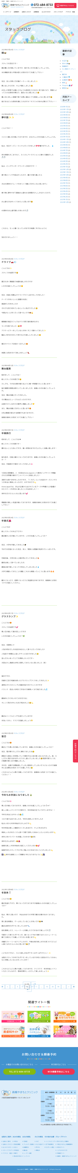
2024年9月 (64, 145)
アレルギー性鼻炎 (28, 1144)
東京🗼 (64, 83)
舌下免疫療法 (49, 1144)
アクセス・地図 (70, 12)
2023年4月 (64, 191)
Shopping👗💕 (67, 85)
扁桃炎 (37, 1150)
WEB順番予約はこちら (58, 1071)
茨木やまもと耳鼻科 (62, 1141)
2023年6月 (64, 186)
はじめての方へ (46, 12)
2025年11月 (64, 109)
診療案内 (16, 12)
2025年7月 (64, 120)
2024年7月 (64, 150)
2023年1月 (64, 199)
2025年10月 (64, 112)
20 (53, 987)
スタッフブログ (58, 12)
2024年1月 (64, 167)
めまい (15, 1147)
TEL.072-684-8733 (19, 1071)
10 (47, 987)
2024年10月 (64, 142)
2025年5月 (64, 126)
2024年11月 (64, 139)
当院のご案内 (6, 1141)
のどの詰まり (39, 1144)
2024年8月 (64, 148)
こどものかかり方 (61, 1150)
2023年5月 (64, 188)
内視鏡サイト (60, 1153)
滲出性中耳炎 (17, 1156)
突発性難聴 (16, 1144)
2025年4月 (64, 128)
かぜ (36, 1141)
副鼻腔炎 (25, 1147)
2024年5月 (64, 156)
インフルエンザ (49, 1141)
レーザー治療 (26, 1153)
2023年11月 (64, 172)
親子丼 (64, 74)
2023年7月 (64, 183)
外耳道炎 (16, 1150)
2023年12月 (64, 169)
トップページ (7, 12)
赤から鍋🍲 (66, 63)
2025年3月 (64, 131)
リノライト (26, 1156)
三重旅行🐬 (66, 77)
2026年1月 (64, 107)
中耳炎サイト (60, 1147)
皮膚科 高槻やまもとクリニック (66, 1156)
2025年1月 (64, 137)
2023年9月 (64, 178)
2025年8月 (64, 118)
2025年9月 (64, 115)
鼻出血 (24, 1150)
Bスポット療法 (49, 1147)
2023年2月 (64, 197)
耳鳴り (15, 1153)
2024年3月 (64, 161)
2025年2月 (64, 134)
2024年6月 (64, 153)
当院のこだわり (26, 12)
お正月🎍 (65, 61)
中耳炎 (15, 1141)
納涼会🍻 (65, 88)
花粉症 (24, 1141)
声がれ (37, 1147)
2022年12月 (64, 202)
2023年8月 (64, 180)
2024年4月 (64, 158)
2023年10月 (64, 175)
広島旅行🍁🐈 (67, 80)
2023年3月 (64, 194)
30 (58, 987)
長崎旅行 (65, 66)
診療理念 (36, 12)
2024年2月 (64, 164)
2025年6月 (64, 123)
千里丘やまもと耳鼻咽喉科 (64, 1144)
